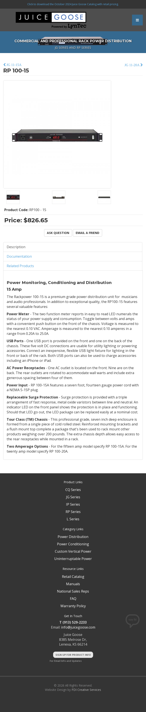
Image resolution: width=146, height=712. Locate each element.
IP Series (73, 504)
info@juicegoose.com (78, 627)
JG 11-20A (132, 65)
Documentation (19, 256)
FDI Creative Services (86, 690)
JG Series (73, 497)
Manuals (73, 584)
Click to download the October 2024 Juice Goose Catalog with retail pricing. (73, 4)
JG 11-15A (14, 65)
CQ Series (73, 489)
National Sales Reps (73, 591)
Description (16, 247)
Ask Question (58, 233)
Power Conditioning (73, 544)
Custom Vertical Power (73, 551)
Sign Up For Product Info (73, 654)
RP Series (73, 511)
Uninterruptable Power (73, 558)
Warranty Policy (73, 606)
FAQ (73, 598)
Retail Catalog (73, 576)
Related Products (20, 265)
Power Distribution (73, 536)
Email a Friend (87, 233)
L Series (73, 519)
